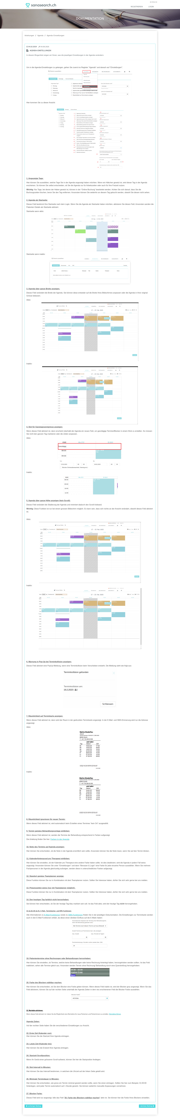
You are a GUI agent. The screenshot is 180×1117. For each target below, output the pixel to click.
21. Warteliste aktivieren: (34, 1010)
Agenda (40, 35)
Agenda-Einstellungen (55, 35)
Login (151, 7)
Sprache (154, 2)
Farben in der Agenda (60, 839)
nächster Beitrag (147, 1106)
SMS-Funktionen (75, 915)
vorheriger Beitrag (33, 1106)
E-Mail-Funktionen (52, 915)
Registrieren (137, 7)
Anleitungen (29, 35)
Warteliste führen (115, 1014)
